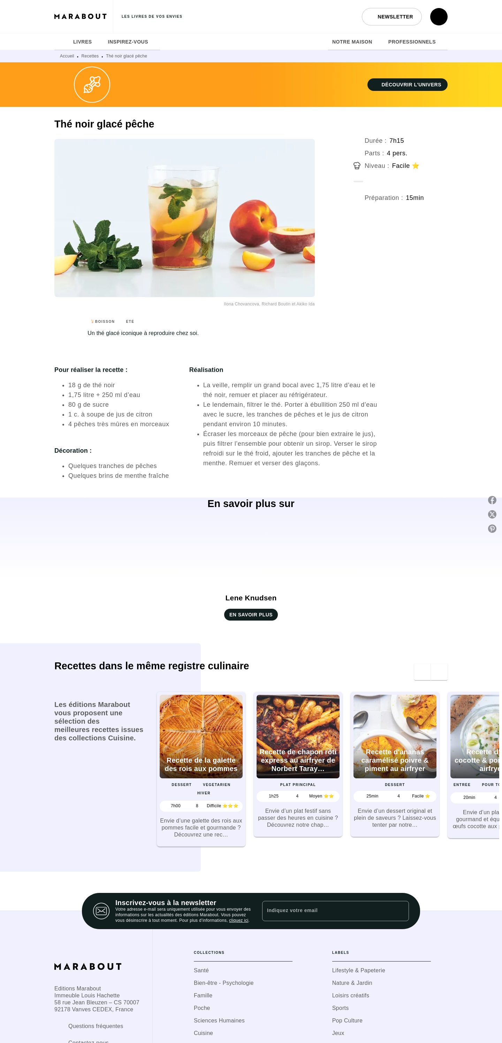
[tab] (61, 41)
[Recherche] (439, 16)
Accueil (67, 56)
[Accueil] (83, 16)
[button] (392, 16)
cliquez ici (238, 920)
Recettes (90, 56)
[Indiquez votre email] (326, 911)
